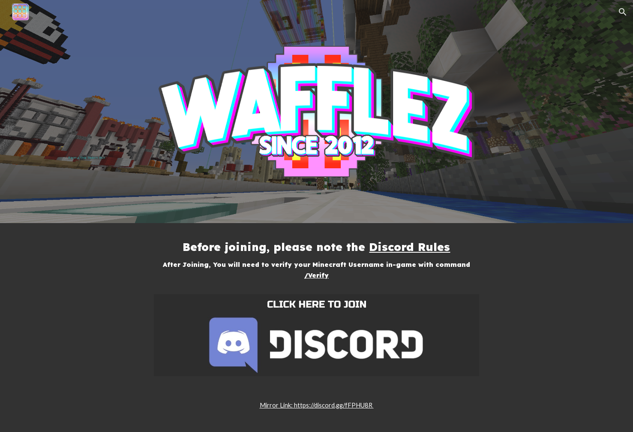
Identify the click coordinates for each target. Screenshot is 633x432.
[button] (622, 12)
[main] (317, 263)
